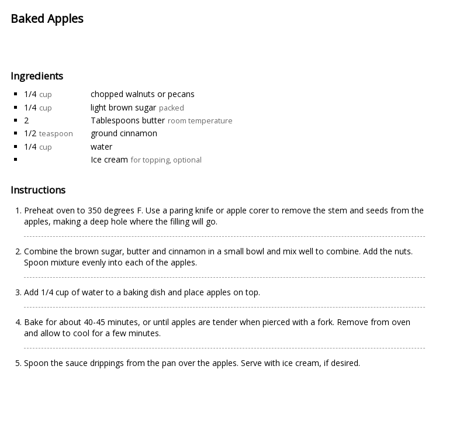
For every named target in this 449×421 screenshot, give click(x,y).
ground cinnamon (124, 133)
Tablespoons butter (128, 120)
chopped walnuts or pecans (143, 93)
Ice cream (109, 159)
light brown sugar (123, 107)
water (101, 146)
